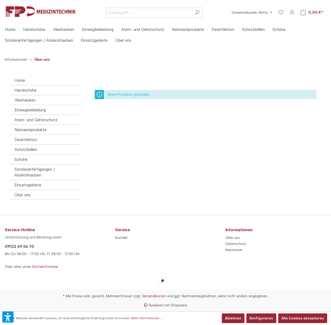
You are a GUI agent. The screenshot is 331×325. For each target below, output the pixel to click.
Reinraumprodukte (30, 129)
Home (19, 80)
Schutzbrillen (25, 149)
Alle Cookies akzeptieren (302, 318)
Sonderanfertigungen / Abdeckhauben (34, 172)
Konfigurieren (261, 318)
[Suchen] (197, 13)
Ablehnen (233, 318)
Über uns (22, 194)
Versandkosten (154, 296)
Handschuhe (25, 90)
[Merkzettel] (280, 12)
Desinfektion (25, 139)
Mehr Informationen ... (146, 318)
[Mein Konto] (291, 12)
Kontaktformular (45, 266)
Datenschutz (235, 244)
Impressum (233, 250)
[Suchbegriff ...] (149, 13)
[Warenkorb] (311, 12)
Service (122, 229)
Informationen (239, 229)
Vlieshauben (25, 100)
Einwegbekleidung (30, 110)
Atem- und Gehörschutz (35, 119)
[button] (8, 317)
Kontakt (121, 238)
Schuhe (20, 159)
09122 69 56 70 (19, 246)
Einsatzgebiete (27, 185)
